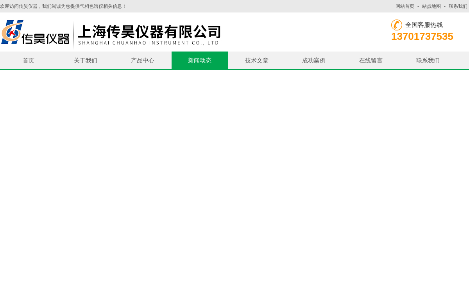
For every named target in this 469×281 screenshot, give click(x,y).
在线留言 (371, 60)
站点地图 (431, 6)
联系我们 (458, 6)
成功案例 (314, 60)
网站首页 (405, 6)
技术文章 (257, 60)
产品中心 (142, 60)
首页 (28, 60)
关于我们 (85, 60)
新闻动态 (199, 60)
